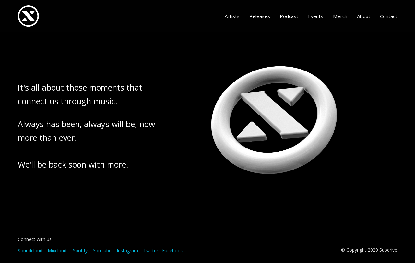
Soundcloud (30, 250)
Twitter (150, 250)
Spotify (80, 250)
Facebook (172, 250)
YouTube (102, 250)
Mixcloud (57, 250)
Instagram (127, 250)
